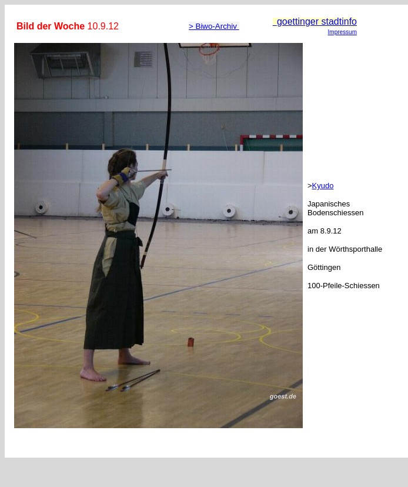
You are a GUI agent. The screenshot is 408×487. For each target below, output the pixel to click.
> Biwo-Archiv (214, 26)
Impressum (342, 32)
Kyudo (323, 185)
